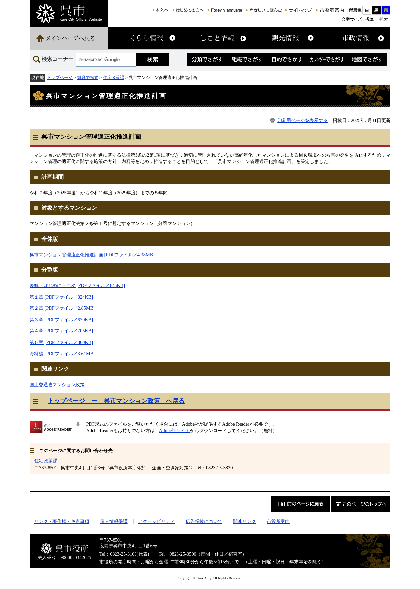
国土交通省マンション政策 (57, 384)
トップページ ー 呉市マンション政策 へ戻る (116, 400)
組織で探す (87, 77)
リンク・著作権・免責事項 (61, 521)
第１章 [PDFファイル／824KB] (61, 297)
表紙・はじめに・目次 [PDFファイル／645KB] (77, 285)
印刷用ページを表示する (302, 120)
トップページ (60, 77)
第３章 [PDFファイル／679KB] (61, 319)
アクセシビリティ (156, 521)
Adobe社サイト (174, 430)
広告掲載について (204, 521)
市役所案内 (278, 521)
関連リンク (244, 521)
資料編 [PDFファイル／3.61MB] (62, 353)
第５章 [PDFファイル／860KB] (61, 342)
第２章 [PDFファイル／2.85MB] (62, 308)
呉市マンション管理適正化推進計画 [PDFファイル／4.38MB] (92, 254)
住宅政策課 (113, 77)
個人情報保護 (114, 521)
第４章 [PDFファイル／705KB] (61, 330)
